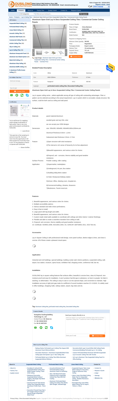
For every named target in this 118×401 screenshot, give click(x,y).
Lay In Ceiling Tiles (26, 17)
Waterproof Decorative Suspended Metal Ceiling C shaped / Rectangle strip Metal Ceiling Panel (36, 378)
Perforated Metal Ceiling (17, 26)
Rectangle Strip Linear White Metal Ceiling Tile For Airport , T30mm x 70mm (80, 384)
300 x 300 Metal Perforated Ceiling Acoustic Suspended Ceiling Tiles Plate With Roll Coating (58, 376)
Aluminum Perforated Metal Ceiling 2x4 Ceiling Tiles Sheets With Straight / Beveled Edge (59, 382)
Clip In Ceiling (14, 47)
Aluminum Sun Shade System (18, 57)
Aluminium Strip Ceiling (16, 63)
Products (21, 10)
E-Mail (96, 373)
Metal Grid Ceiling (15, 60)
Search (84, 14)
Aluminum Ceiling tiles (42, 306)
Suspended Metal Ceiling (17, 23)
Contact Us (64, 10)
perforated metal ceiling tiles (57, 306)
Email (108, 4)
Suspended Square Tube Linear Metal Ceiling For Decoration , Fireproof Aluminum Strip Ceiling (81, 370)
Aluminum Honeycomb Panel (18, 53)
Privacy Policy (14, 398)
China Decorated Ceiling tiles (27, 398)
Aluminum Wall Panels (16, 36)
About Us (30, 10)
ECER (106, 398)
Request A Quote (100, 4)
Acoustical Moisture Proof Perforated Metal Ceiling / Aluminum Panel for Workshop (58, 369)
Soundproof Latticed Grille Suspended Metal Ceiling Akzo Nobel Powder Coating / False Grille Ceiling (36, 370)
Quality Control (52, 10)
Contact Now (19, 91)
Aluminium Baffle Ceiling (17, 67)
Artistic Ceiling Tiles (15, 43)
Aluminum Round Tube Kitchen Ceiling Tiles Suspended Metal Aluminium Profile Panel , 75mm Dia (36, 385)
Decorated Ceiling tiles (72, 306)
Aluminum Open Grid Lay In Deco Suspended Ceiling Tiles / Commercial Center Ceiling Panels (49, 59)
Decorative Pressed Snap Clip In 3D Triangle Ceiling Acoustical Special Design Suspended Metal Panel (36, 392)
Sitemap (97, 375)
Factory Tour (40, 10)
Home (13, 10)
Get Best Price (44, 61)
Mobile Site (98, 378)
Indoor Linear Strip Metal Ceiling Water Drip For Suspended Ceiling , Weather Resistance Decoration (81, 378)
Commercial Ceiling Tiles (17, 40)
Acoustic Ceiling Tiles (16, 33)
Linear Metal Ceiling (15, 30)
